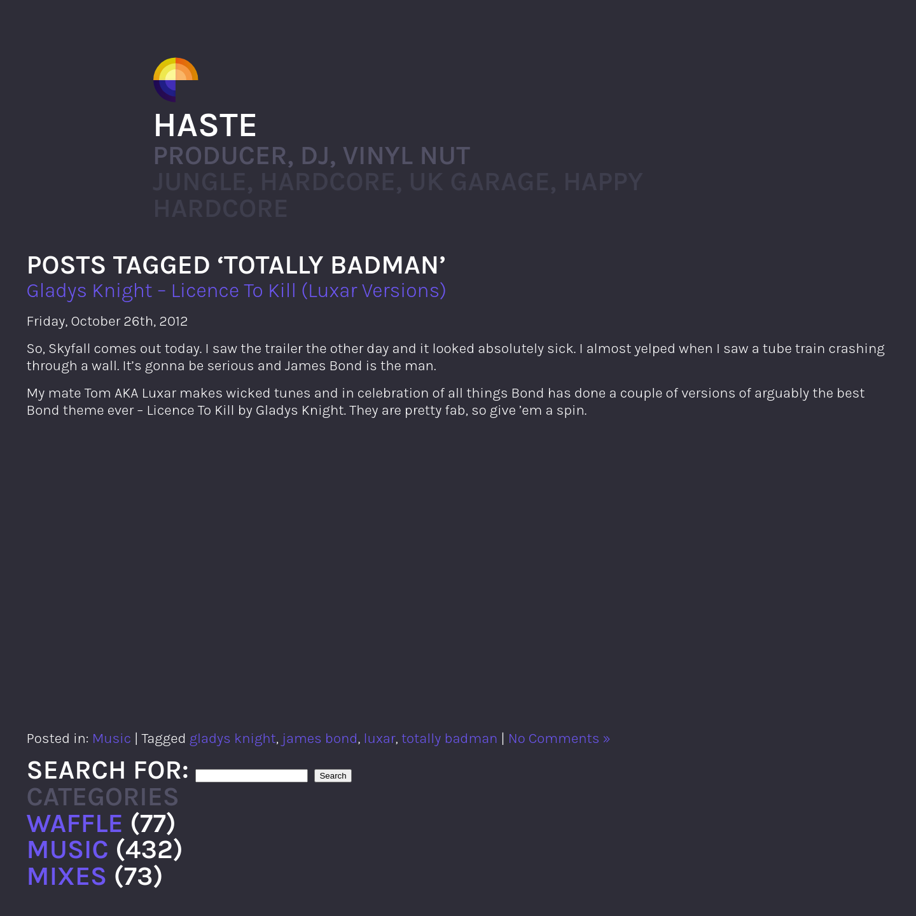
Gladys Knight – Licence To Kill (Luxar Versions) (237, 290)
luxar (380, 738)
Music (111, 738)
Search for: (108, 769)
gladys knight (233, 738)
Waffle (75, 823)
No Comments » (559, 738)
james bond (319, 738)
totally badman (449, 738)
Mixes (67, 876)
